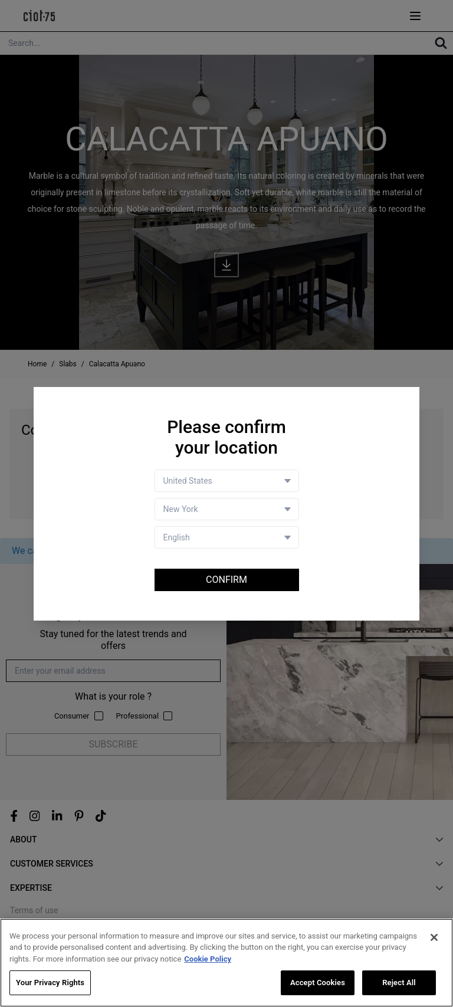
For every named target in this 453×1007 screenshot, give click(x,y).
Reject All (399, 983)
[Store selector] (227, 509)
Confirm (226, 579)
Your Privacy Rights (50, 983)
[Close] (434, 938)
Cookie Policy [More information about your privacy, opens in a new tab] (207, 959)
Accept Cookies (317, 983)
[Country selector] (227, 481)
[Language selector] (227, 537)
